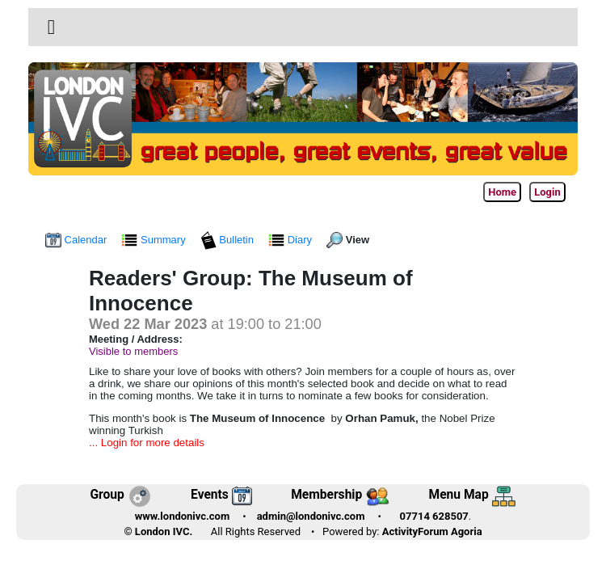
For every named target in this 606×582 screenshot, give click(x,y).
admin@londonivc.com (311, 516)
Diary (291, 240)
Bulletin (228, 240)
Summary (154, 240)
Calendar (77, 240)
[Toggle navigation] (51, 27)
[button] (51, 27)
